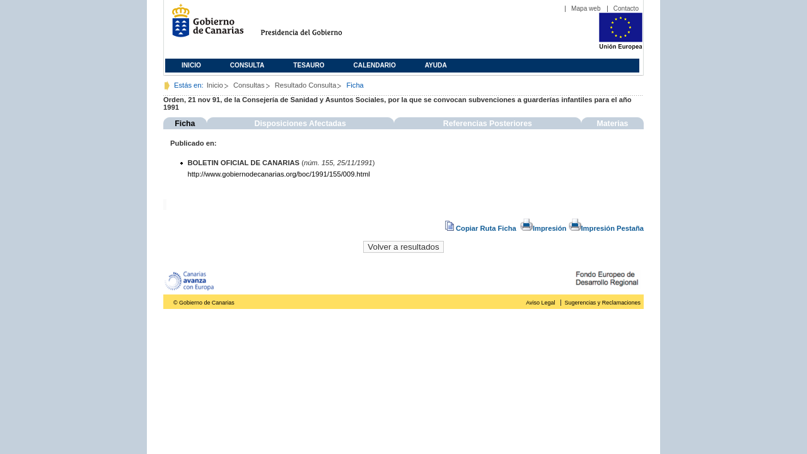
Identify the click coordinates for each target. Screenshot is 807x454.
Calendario (375, 65)
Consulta (247, 65)
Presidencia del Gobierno (313, 25)
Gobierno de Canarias (204, 25)
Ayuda (436, 65)
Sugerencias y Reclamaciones (603, 303)
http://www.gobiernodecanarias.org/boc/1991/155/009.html (279, 174)
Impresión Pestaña (606, 228)
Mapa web (586, 8)
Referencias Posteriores (487, 123)
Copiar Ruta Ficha (481, 228)
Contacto (626, 8)
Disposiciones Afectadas (300, 123)
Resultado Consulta (306, 85)
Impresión (543, 228)
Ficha (185, 123)
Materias (612, 123)
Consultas (249, 85)
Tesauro (308, 65)
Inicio (191, 65)
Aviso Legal (540, 303)
